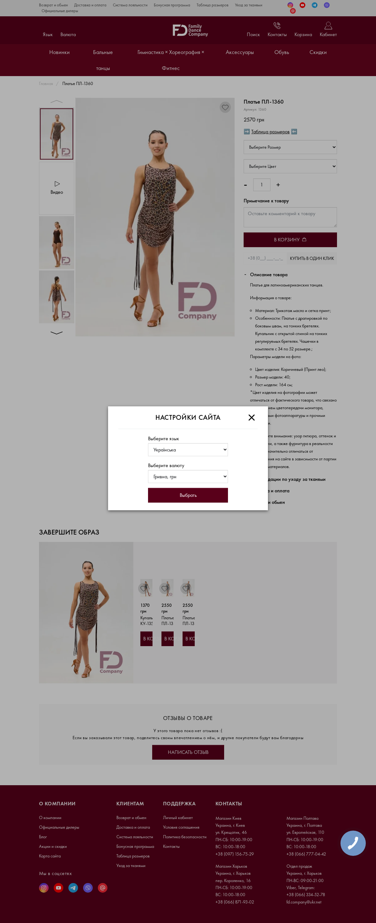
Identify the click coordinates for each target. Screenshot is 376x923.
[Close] (252, 417)
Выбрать (188, 495)
